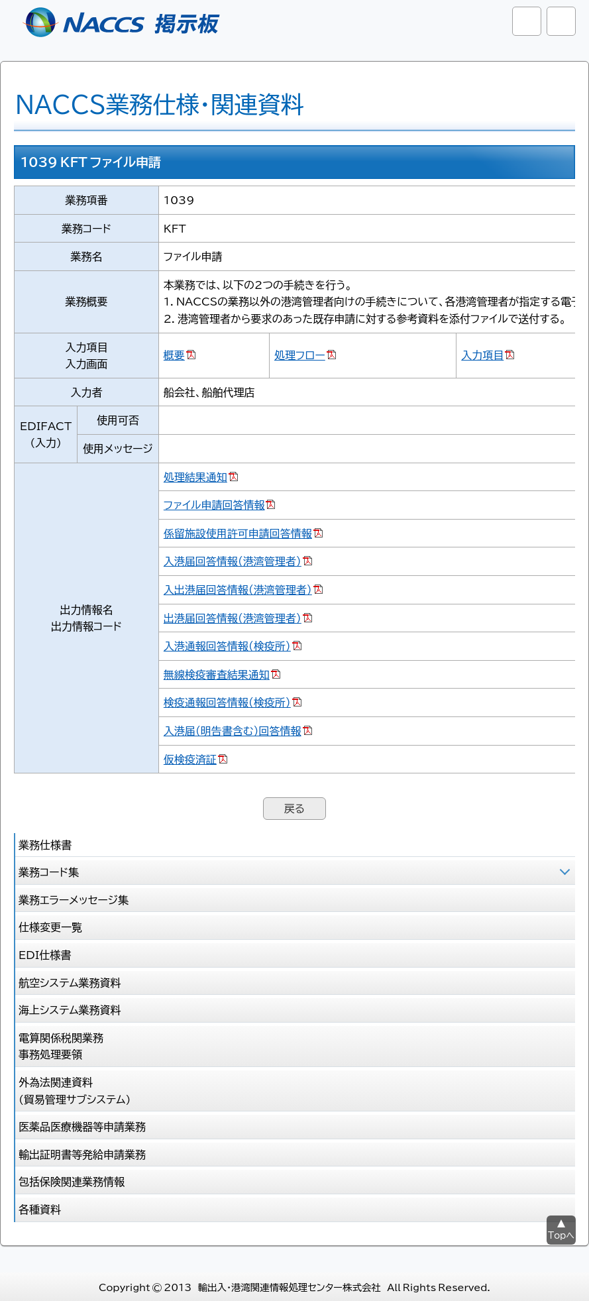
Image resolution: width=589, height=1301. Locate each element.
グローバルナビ (561, 21)
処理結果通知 (195, 476)
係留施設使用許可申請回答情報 (238, 533)
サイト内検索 (526, 21)
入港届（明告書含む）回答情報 (232, 730)
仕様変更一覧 (50, 926)
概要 (174, 355)
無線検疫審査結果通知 (217, 674)
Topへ (561, 1235)
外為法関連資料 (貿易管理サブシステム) (75, 1090)
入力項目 (482, 355)
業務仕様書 (45, 844)
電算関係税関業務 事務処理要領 (61, 1045)
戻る (294, 808)
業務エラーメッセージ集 (74, 899)
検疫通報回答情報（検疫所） (227, 702)
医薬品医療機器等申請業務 (82, 1126)
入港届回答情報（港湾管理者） (232, 561)
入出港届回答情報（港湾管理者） (238, 589)
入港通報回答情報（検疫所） (227, 645)
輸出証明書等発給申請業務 (82, 1154)
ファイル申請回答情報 (214, 504)
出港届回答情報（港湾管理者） (232, 618)
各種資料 (40, 1209)
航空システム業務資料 (70, 982)
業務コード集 (49, 871)
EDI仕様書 (45, 954)
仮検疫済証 (190, 759)
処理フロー (299, 355)
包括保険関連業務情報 (72, 1181)
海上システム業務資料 (70, 1009)
